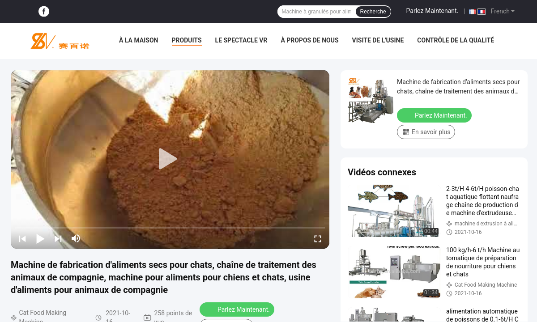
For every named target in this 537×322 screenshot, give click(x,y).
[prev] (22, 238)
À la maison (138, 40)
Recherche (373, 11)
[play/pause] (40, 238)
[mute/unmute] (76, 238)
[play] (170, 159)
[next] (58, 238)
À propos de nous (309, 40)
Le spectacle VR (241, 40)
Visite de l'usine (378, 40)
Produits (187, 40)
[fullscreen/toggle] (318, 238)
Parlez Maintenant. (432, 10)
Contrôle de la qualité (455, 40)
